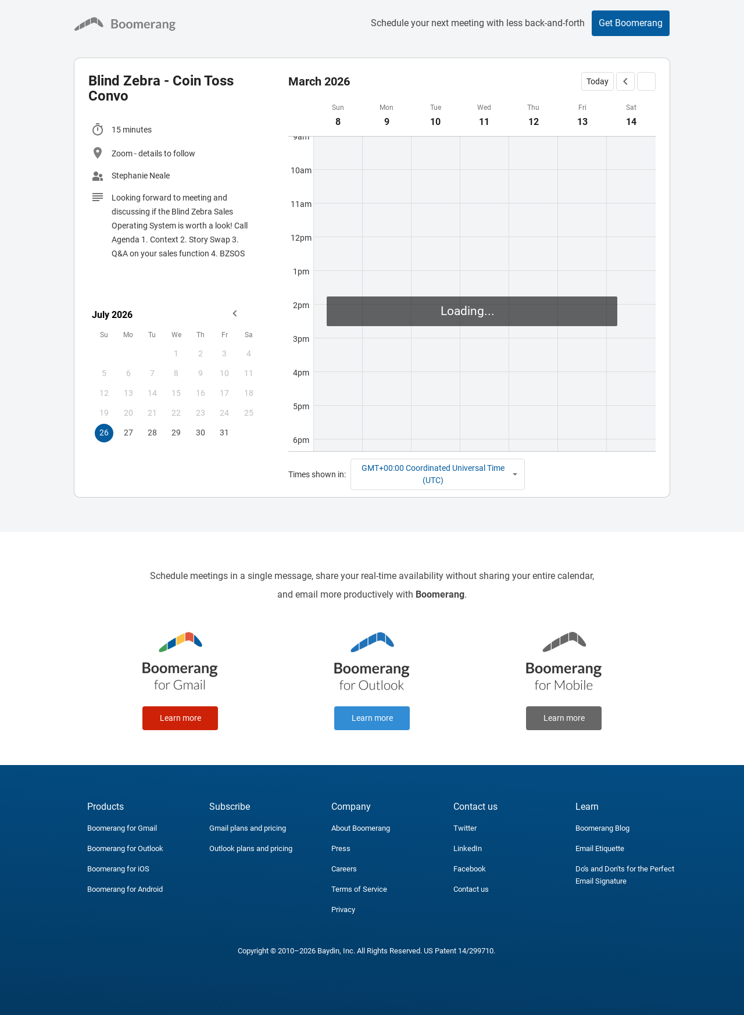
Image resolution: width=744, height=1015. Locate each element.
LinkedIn (467, 848)
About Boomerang (360, 828)
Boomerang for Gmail (122, 828)
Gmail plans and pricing (247, 828)
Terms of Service (359, 889)
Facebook (469, 868)
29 (176, 432)
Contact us (471, 889)
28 (152, 432)
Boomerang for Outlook (125, 848)
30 (200, 432)
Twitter (465, 828)
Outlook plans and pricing (250, 848)
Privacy (343, 909)
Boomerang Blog (602, 828)
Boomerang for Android (125, 889)
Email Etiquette (599, 848)
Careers (344, 868)
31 (224, 432)
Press (340, 848)
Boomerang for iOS (118, 868)
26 (104, 432)
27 (128, 432)
